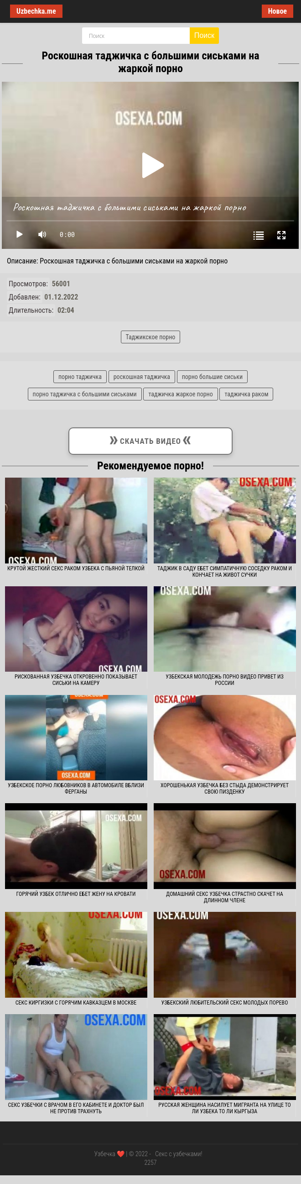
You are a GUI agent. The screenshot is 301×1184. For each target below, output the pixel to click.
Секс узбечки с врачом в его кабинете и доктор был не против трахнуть (76, 1108)
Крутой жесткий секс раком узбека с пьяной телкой (76, 568)
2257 (150, 1162)
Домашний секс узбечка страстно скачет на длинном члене (224, 897)
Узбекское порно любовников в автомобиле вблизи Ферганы (76, 788)
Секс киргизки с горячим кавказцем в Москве (76, 1003)
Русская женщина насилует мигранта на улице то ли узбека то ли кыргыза (224, 1108)
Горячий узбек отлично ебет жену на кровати (76, 894)
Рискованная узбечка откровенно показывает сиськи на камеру (76, 680)
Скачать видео (151, 439)
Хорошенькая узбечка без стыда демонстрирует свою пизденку (225, 788)
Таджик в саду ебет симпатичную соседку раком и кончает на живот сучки (224, 571)
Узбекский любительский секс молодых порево (224, 1003)
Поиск (204, 35)
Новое (277, 11)
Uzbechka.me (36, 11)
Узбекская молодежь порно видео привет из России (224, 680)
